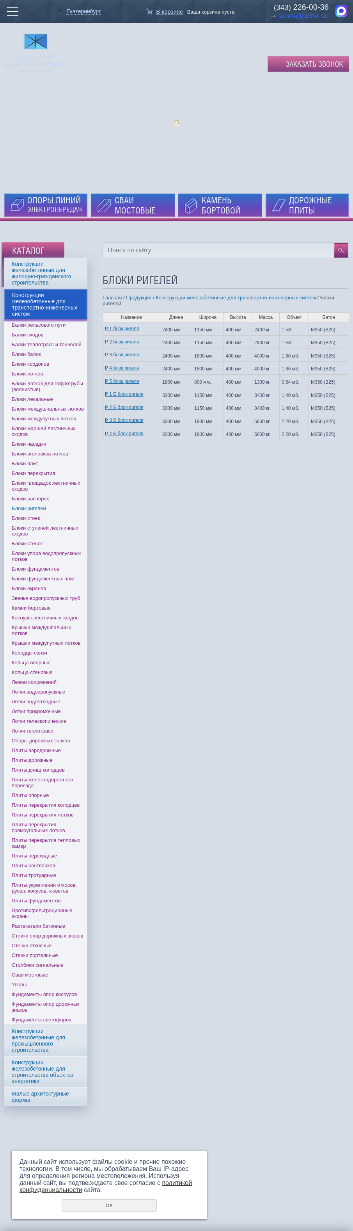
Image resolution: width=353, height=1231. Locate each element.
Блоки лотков (27, 374)
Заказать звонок (314, 64)
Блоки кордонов (30, 364)
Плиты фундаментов (36, 901)
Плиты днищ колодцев (38, 770)
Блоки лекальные (32, 399)
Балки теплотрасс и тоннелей (47, 344)
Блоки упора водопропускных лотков (46, 556)
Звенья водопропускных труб (46, 598)
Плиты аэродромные (36, 750)
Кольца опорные (31, 662)
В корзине (169, 11)
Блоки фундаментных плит (43, 579)
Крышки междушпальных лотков (41, 630)
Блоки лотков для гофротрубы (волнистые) (47, 386)
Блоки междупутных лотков (44, 419)
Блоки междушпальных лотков (48, 409)
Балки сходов (27, 335)
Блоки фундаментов (35, 569)
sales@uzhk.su (303, 16)
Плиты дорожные (32, 760)
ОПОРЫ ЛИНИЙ (54, 204)
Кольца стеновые (32, 672)
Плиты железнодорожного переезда (42, 782)
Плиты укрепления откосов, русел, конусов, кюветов (44, 888)
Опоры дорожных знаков (41, 741)
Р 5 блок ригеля (122, 381)
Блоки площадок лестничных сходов (46, 486)
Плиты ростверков (33, 865)
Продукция (138, 298)
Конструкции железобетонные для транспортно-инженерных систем (236, 298)
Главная (112, 298)
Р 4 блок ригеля (122, 368)
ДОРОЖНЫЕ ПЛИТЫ (310, 205)
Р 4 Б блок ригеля (124, 433)
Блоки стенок (27, 543)
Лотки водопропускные (38, 692)
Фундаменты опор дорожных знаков (46, 1007)
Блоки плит (25, 463)
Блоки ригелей (29, 508)
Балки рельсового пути (39, 325)
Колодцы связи (29, 653)
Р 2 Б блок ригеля (124, 407)
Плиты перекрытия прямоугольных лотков (38, 827)
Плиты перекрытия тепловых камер (46, 843)
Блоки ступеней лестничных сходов (45, 531)
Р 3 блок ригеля (122, 355)
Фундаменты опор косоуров (44, 994)
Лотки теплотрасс (32, 731)
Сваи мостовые (30, 975)
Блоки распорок (30, 499)
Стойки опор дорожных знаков (47, 936)
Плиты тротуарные (34, 875)
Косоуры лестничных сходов (45, 618)
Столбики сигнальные (37, 965)
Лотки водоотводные (36, 701)
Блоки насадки (29, 444)
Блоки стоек (26, 518)
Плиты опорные (30, 795)
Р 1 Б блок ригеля (124, 394)
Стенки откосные (31, 945)
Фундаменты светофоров (41, 1020)
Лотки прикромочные (36, 711)
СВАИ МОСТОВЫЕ (135, 205)
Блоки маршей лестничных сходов (43, 431)
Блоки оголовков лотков (40, 454)
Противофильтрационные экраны (42, 913)
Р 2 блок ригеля (122, 342)
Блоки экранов (29, 588)
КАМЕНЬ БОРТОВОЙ (221, 205)
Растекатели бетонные (38, 926)
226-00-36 (310, 7)
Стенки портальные (35, 955)
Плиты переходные (34, 856)
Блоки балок (26, 354)
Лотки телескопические (39, 721)
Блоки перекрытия (33, 473)
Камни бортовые (31, 608)
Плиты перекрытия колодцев (46, 805)
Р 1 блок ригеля (122, 328)
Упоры (19, 984)
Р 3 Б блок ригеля (124, 420)
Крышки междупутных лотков (46, 643)
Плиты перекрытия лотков (43, 815)
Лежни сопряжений (34, 682)
